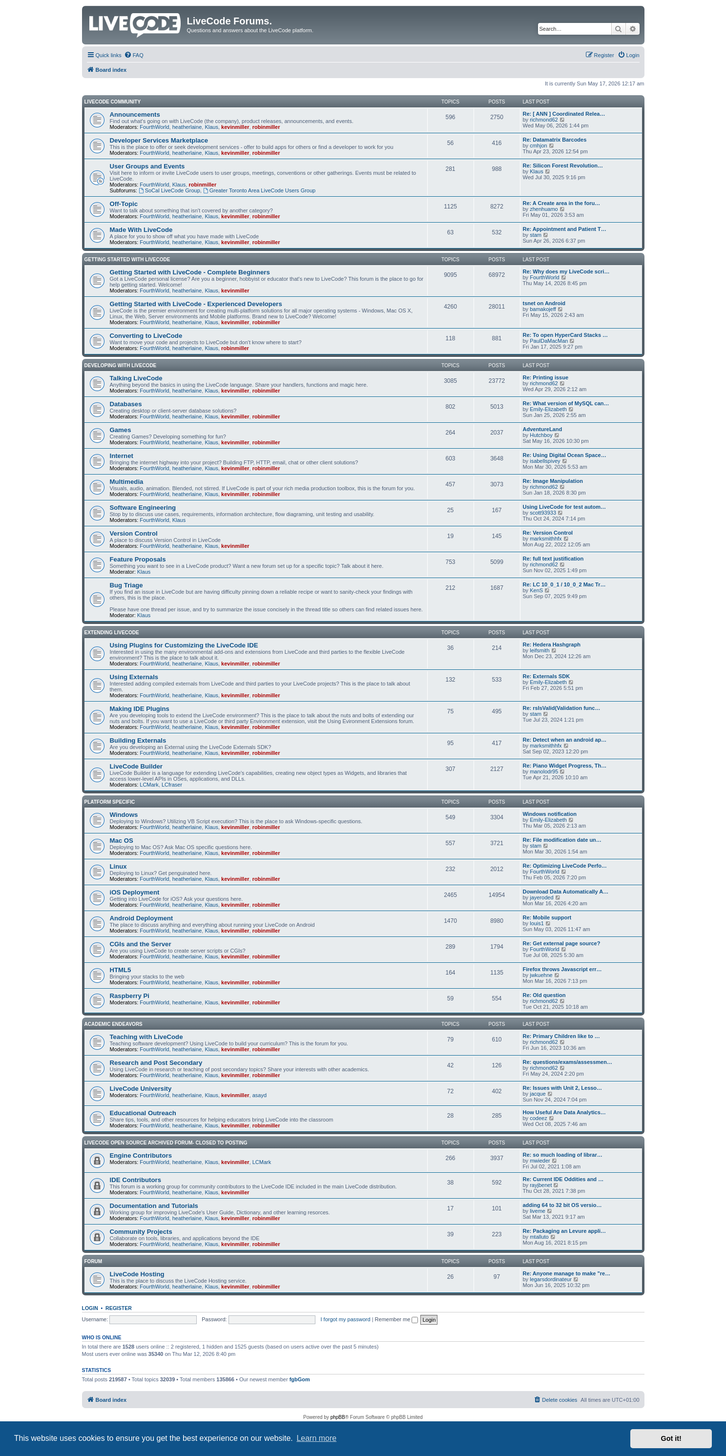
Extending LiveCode (111, 632)
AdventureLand (542, 429)
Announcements (135, 114)
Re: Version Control (548, 533)
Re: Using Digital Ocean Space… (564, 455)
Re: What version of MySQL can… (566, 403)
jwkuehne (541, 975)
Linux (118, 866)
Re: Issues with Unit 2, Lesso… (562, 1088)
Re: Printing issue (546, 377)
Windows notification (550, 814)
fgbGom (300, 1379)
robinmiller (266, 127)
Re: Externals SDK (546, 676)
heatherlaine (187, 127)
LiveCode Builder (136, 766)
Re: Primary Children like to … (561, 1036)
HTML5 (120, 970)
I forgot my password (346, 1319)
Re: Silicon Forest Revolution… (563, 165)
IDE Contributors (136, 1180)
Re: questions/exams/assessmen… (567, 1062)
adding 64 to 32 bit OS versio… (562, 1205)
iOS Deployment (135, 892)
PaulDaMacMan (549, 341)
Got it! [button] (671, 1438)
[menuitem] (134, 55)
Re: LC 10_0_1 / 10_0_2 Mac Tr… (564, 584)
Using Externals (134, 677)
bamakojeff (543, 309)
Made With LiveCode (141, 229)
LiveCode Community (112, 101)
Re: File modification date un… (562, 840)
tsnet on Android (544, 303)
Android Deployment (141, 918)
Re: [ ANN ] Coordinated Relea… (564, 114)
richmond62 (544, 120)
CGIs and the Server (140, 944)
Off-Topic (124, 204)
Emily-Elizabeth (548, 409)
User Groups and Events (147, 166)
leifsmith (539, 650)
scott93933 (543, 513)
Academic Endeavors (113, 1024)
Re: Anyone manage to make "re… (567, 1273)
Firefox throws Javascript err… (562, 969)
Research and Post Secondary (156, 1062)
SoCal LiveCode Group (169, 190)
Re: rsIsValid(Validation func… (562, 708)
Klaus (211, 127)
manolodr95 (544, 771)
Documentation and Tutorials (154, 1205)
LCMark (149, 785)
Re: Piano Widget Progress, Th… (565, 766)
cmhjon (538, 145)
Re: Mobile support (547, 917)
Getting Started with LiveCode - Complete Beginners (190, 272)
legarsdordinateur (551, 1279)
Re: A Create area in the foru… (562, 203)
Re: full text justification (553, 559)
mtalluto (539, 1237)
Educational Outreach (143, 1113)
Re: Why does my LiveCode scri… (566, 271)
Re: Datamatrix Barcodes (555, 140)
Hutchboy (541, 435)
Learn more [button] (316, 1438)
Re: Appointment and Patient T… (564, 229)
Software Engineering (143, 507)
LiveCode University (141, 1088)
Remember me (396, 1319)
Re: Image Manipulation (553, 481)
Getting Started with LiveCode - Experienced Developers (196, 304)
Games (120, 430)
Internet (121, 455)
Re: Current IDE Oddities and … (563, 1179)
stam (535, 235)
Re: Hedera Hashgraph (552, 644)
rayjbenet (541, 1185)
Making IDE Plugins (139, 708)
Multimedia (127, 481)
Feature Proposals (138, 559)
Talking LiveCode (136, 378)
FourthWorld (154, 127)
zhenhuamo (544, 209)
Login (90, 1308)
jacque (537, 1094)
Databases (126, 404)
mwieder (540, 1161)
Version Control (134, 533)
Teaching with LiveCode (146, 1036)
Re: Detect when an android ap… (565, 740)
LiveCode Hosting (137, 1274)
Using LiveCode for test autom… (564, 507)
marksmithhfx (545, 538)
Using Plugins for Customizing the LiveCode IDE (184, 645)
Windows (124, 814)
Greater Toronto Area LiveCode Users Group (259, 190)
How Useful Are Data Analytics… (564, 1112)
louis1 (537, 923)
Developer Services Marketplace (159, 140)
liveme (537, 1211)
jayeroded (541, 897)
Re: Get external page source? (562, 943)
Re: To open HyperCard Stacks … (565, 335)
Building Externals (138, 740)
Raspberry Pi (129, 995)
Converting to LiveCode (146, 335)
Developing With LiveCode (120, 365)
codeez (538, 1118)
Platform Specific (109, 802)
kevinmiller (235, 127)
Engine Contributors (141, 1155)
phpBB (338, 1417)
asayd (259, 1095)
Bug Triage (126, 585)
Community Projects (141, 1231)
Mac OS (121, 840)
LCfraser (172, 785)
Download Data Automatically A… (566, 891)
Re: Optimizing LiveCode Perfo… (565, 866)
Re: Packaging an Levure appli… (564, 1231)
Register (118, 1308)
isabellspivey (545, 461)
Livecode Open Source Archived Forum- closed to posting (166, 1142)
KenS (536, 590)
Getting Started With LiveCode (127, 259)
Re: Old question (544, 995)
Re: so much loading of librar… (562, 1155)
